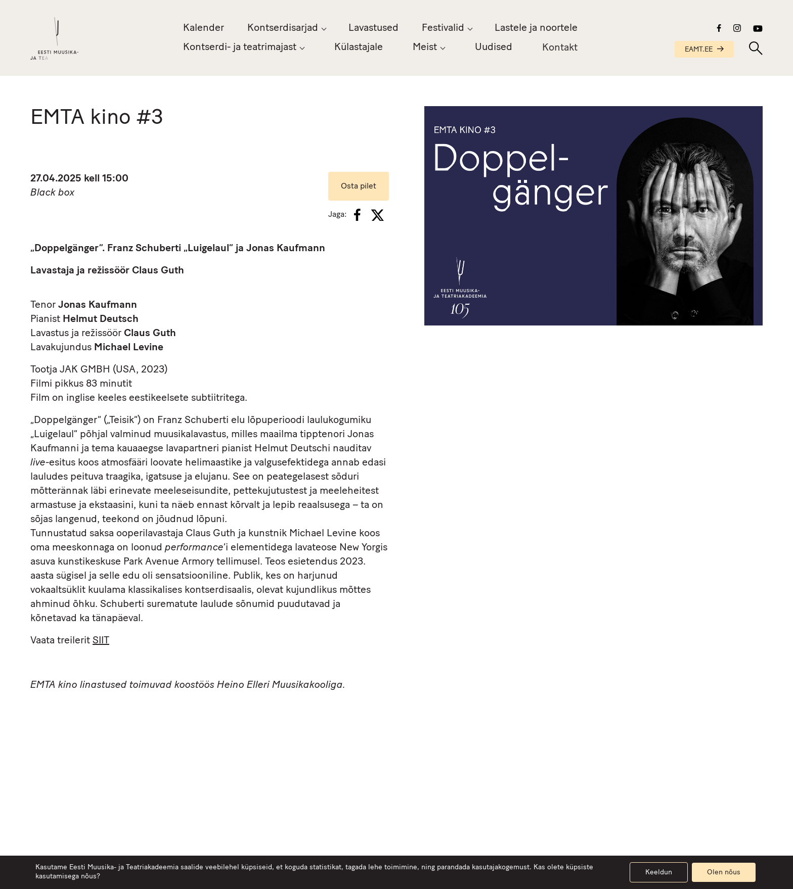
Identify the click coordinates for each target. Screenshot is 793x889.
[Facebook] (357, 215)
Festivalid (443, 28)
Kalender (203, 28)
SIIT (101, 641)
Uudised (493, 49)
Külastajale (358, 47)
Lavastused (373, 28)
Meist (425, 47)
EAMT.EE (704, 50)
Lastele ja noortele (536, 28)
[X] (377, 215)
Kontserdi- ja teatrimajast (239, 47)
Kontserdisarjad (282, 28)
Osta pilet (358, 186)
